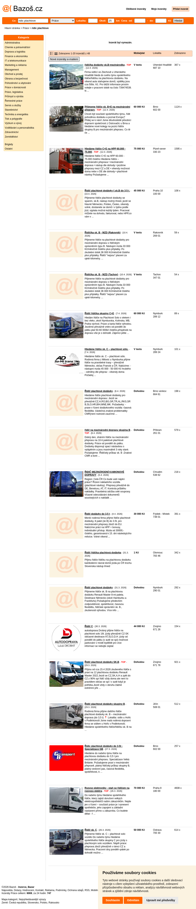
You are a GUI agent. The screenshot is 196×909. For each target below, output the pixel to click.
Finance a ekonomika (16, 56)
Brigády (9, 144)
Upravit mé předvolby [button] (160, 900)
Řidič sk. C (91, 830)
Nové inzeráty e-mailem (64, 59)
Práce (26, 28)
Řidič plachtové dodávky (99, 391)
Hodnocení (28, 890)
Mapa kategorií (9, 899)
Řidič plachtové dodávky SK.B (102, 662)
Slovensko (33, 902)
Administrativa (12, 42)
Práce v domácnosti (15, 87)
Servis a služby (13, 105)
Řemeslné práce (13, 100)
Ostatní (9, 148)
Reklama (49, 890)
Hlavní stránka (12, 28)
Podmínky (61, 890)
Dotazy (17, 890)
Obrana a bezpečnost (16, 78)
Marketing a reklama (16, 65)
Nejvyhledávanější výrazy (32, 899)
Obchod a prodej (14, 74)
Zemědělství (11, 136)
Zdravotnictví (12, 132)
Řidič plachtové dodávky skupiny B (105, 704)
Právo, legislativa (14, 92)
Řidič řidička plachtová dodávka (103, 552)
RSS (87, 890)
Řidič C (89, 626)
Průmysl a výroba (14, 96)
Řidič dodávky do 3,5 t (97, 513)
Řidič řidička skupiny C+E (99, 313)
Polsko (43, 902)
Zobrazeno (180, 53)
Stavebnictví (11, 109)
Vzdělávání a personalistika (19, 127)
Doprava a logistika (15, 51)
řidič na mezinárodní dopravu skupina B (107, 430)
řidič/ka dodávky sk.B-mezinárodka (105, 64)
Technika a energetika (16, 114)
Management (12, 69)
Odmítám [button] (133, 900)
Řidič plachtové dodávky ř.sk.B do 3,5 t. (107, 190)
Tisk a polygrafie (13, 118)
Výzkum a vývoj (13, 123)
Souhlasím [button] (113, 900)
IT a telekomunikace (15, 60)
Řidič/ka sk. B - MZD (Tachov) (101, 274)
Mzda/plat (139, 53)
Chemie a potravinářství (17, 47)
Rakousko (54, 902)
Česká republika (17, 902)
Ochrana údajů (75, 890)
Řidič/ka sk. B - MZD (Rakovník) (102, 232)
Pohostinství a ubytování (18, 83)
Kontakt (39, 890)
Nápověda (7, 890)
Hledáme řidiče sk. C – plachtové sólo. (106, 349)
